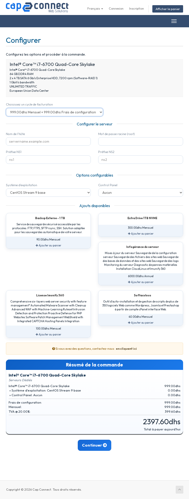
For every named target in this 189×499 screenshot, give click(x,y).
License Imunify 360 (47, 295)
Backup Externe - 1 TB (47, 218)
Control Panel (107, 185)
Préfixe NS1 (13, 152)
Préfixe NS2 (106, 152)
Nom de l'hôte (15, 134)
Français (95, 8)
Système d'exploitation (21, 185)
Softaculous (139, 295)
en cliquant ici (126, 348)
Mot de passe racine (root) (116, 134)
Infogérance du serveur (139, 247)
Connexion (116, 8)
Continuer (94, 445)
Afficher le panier (168, 9)
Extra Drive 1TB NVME (139, 218)
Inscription (136, 8)
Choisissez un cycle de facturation (29, 104)
